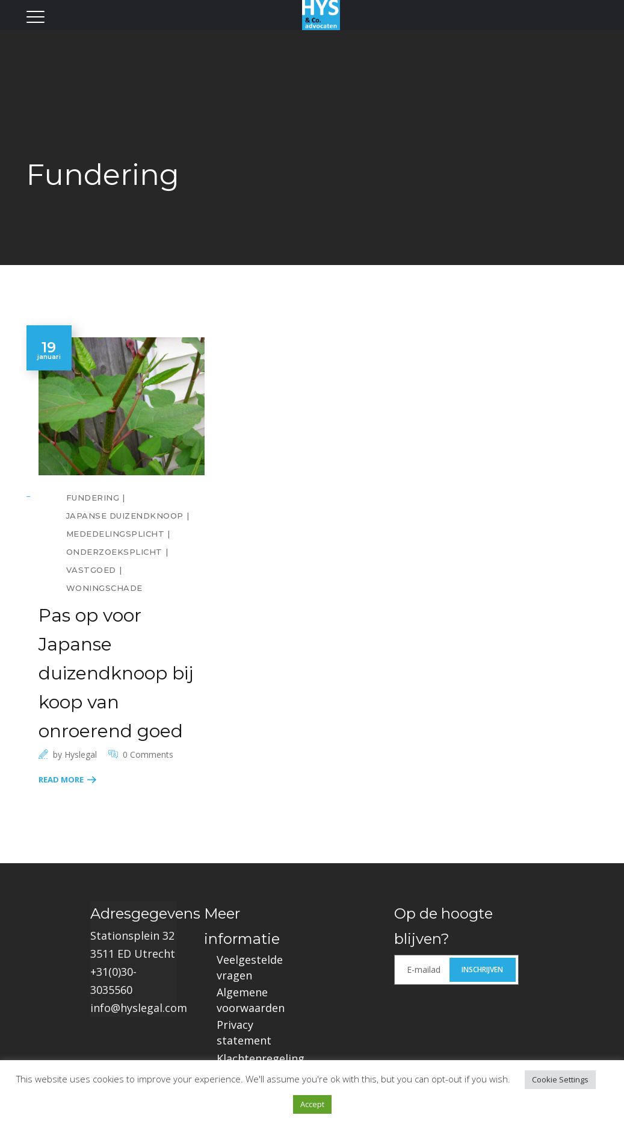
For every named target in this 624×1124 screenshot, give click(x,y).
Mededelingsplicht (115, 534)
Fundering (93, 497)
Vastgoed (91, 570)
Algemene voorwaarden (251, 1000)
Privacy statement (244, 1032)
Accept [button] (312, 1104)
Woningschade (104, 588)
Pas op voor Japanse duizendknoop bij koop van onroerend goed (116, 673)
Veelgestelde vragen (250, 967)
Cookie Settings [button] (560, 1079)
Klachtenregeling (260, 1058)
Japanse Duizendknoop (125, 515)
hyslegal (80, 754)
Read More (61, 779)
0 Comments (148, 754)
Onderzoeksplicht (114, 552)
